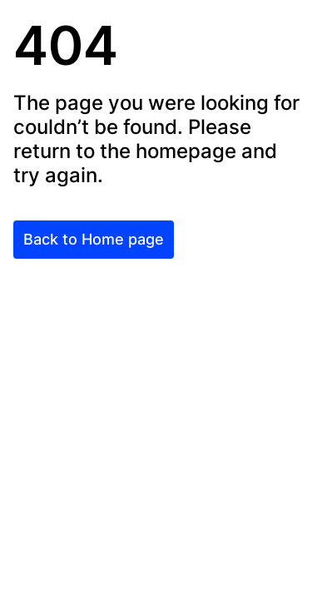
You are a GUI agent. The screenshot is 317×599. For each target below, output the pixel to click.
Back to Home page (93, 239)
